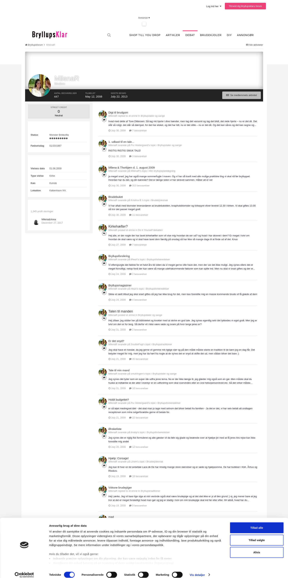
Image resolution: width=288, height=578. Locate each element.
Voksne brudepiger (120, 487)
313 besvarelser (139, 185)
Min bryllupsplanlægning (162, 170)
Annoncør (245, 35)
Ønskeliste (115, 428)
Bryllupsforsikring (119, 256)
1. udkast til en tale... (121, 141)
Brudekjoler (210, 35)
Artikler (173, 35)
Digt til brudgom (118, 112)
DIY (229, 35)
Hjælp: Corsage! (118, 458)
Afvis (256, 548)
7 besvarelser (138, 130)
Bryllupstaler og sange (153, 115)
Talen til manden (120, 311)
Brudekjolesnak (159, 200)
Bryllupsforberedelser (158, 259)
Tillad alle (256, 523)
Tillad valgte (257, 535)
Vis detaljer (197, 570)
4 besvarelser (138, 299)
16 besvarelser (138, 388)
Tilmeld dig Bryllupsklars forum (245, 6)
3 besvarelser (138, 156)
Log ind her (213, 6)
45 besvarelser (138, 359)
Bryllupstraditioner (162, 344)
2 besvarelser (138, 274)
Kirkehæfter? (118, 226)
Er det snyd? (116, 341)
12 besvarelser (138, 447)
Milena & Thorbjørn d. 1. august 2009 (131, 167)
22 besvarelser (138, 417)
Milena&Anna (49, 219)
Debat (190, 35)
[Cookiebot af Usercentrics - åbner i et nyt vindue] (24, 570)
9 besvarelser (138, 505)
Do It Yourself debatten (150, 230)
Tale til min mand (119, 370)
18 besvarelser (138, 476)
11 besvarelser (138, 214)
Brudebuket (115, 196)
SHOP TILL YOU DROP (145, 35)
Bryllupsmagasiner (120, 285)
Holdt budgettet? (118, 399)
